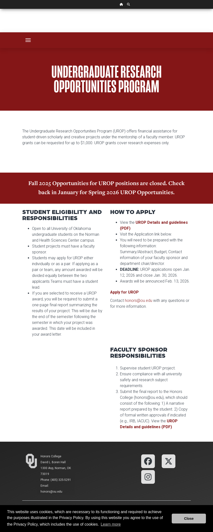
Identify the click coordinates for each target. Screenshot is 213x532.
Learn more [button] (111, 524)
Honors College (51, 456)
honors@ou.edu (138, 300)
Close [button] (189, 518)
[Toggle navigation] (28, 40)
